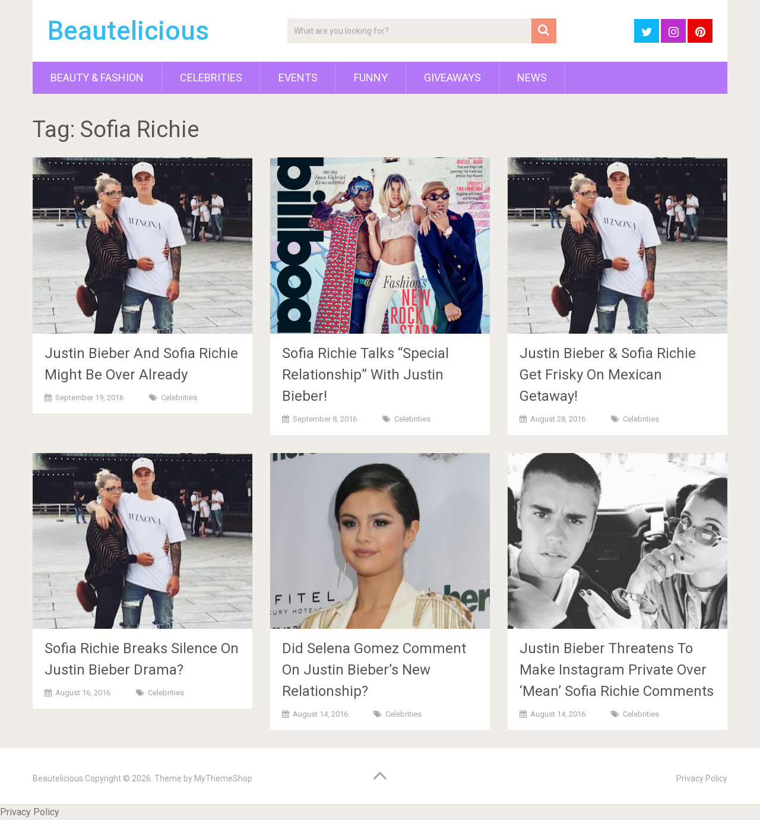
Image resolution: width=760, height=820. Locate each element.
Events (298, 77)
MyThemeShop (223, 778)
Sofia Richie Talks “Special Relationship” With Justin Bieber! (365, 374)
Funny (371, 77)
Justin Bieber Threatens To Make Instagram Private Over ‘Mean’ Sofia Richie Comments (617, 669)
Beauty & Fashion (97, 77)
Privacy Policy (701, 778)
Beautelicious (128, 31)
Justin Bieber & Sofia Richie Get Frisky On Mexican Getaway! (608, 374)
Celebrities (211, 77)
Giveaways (452, 77)
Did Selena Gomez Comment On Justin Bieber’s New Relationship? (374, 669)
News (532, 77)
